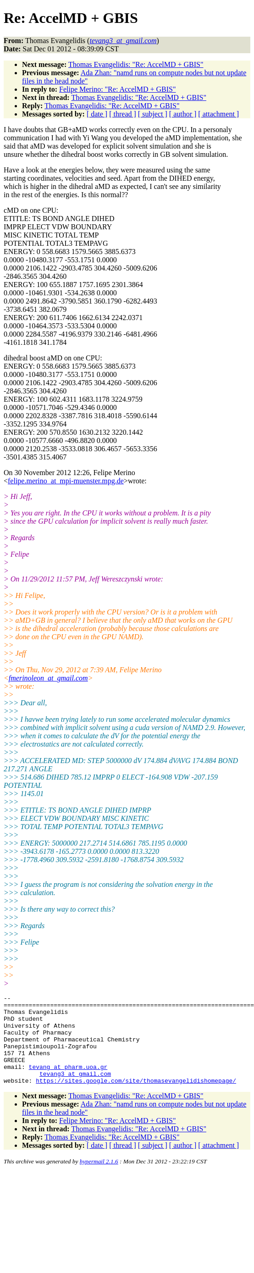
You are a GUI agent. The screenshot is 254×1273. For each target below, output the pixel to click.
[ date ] (97, 114)
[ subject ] (152, 114)
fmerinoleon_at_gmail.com (48, 678)
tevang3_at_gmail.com (75, 1090)
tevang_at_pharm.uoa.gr (68, 1082)
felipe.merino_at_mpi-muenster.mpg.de (66, 481)
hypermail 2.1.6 (99, 1179)
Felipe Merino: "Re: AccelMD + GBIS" (117, 89)
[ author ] (183, 114)
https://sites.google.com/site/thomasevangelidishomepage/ (136, 1098)
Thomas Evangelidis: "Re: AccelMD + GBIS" (136, 64)
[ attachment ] (218, 114)
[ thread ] (122, 114)
